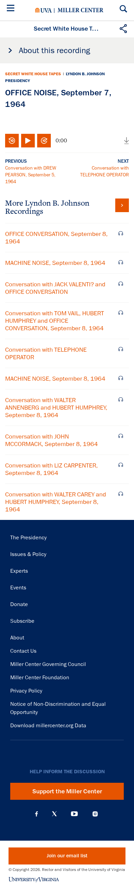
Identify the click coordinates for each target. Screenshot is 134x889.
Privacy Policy (26, 690)
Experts (19, 571)
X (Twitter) (54, 814)
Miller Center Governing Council (48, 664)
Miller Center (80, 10)
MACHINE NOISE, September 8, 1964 (55, 263)
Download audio (126, 140)
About (17, 637)
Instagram (95, 814)
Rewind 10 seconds (12, 140)
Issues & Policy (28, 554)
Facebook (36, 813)
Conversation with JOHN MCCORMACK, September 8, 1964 (51, 440)
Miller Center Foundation (39, 677)
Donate (19, 604)
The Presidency (28, 537)
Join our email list (67, 856)
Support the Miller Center (67, 791)
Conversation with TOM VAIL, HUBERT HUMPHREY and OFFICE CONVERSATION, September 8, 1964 (54, 320)
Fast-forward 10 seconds (44, 140)
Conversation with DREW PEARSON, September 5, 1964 (30, 175)
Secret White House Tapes (33, 74)
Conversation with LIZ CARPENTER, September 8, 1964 (51, 469)
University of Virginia (43, 10)
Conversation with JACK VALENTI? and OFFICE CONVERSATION (55, 288)
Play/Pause (28, 140)
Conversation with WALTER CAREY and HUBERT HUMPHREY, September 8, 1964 (55, 502)
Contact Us (23, 651)
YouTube (74, 813)
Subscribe (22, 621)
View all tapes (122, 205)
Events (18, 587)
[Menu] (12, 9)
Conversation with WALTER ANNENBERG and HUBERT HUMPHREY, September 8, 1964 (56, 407)
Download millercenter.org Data (48, 725)
